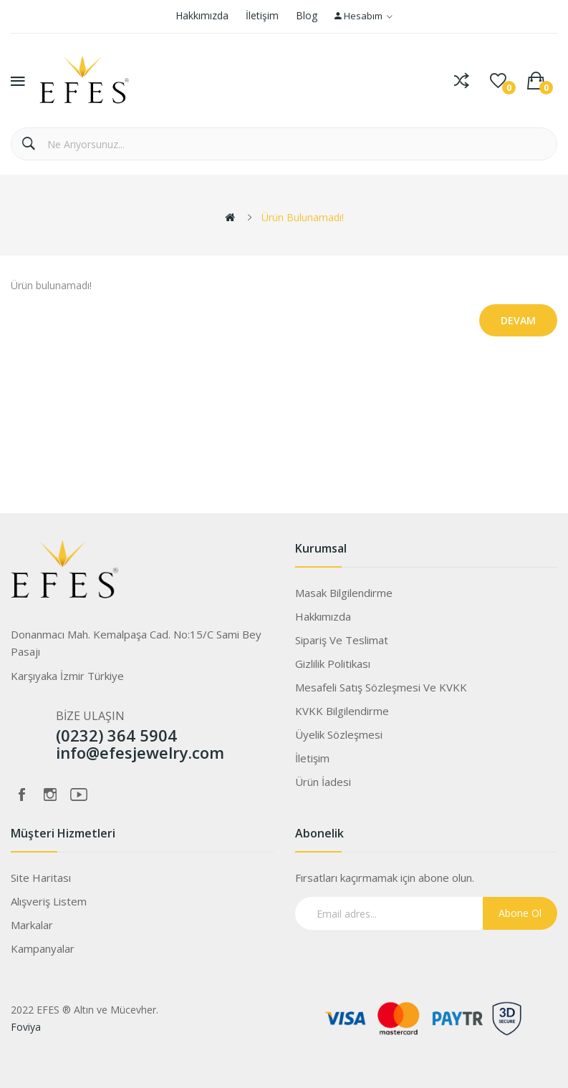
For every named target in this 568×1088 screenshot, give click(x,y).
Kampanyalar (42, 948)
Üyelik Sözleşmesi (338, 734)
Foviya (26, 1027)
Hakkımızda (201, 15)
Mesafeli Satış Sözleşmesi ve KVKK (381, 687)
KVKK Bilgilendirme (342, 711)
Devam (518, 320)
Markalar (32, 925)
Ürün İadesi (323, 781)
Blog (306, 15)
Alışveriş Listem (49, 901)
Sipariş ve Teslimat (341, 640)
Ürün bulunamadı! (302, 217)
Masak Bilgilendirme (344, 593)
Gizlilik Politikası (332, 663)
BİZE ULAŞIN (90, 716)
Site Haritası (41, 877)
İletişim (262, 15)
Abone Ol (520, 913)
